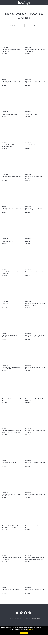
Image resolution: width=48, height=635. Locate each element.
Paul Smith (5, 47)
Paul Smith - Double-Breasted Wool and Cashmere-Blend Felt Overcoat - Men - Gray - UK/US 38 (11, 432)
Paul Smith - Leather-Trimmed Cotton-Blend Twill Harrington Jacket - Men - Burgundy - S (34, 559)
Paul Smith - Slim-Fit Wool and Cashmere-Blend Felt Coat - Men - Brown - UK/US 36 (12, 114)
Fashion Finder (36, 618)
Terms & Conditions (25, 622)
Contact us (18, 618)
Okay (24, 633)
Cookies (35, 622)
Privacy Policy (14, 622)
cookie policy (30, 629)
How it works (26, 618)
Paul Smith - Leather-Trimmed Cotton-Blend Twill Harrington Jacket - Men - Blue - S (11, 527)
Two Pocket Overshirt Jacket (32, 144)
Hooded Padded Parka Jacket (9, 462)
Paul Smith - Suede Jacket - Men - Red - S (12, 176)
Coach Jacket (5, 303)
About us (10, 618)
